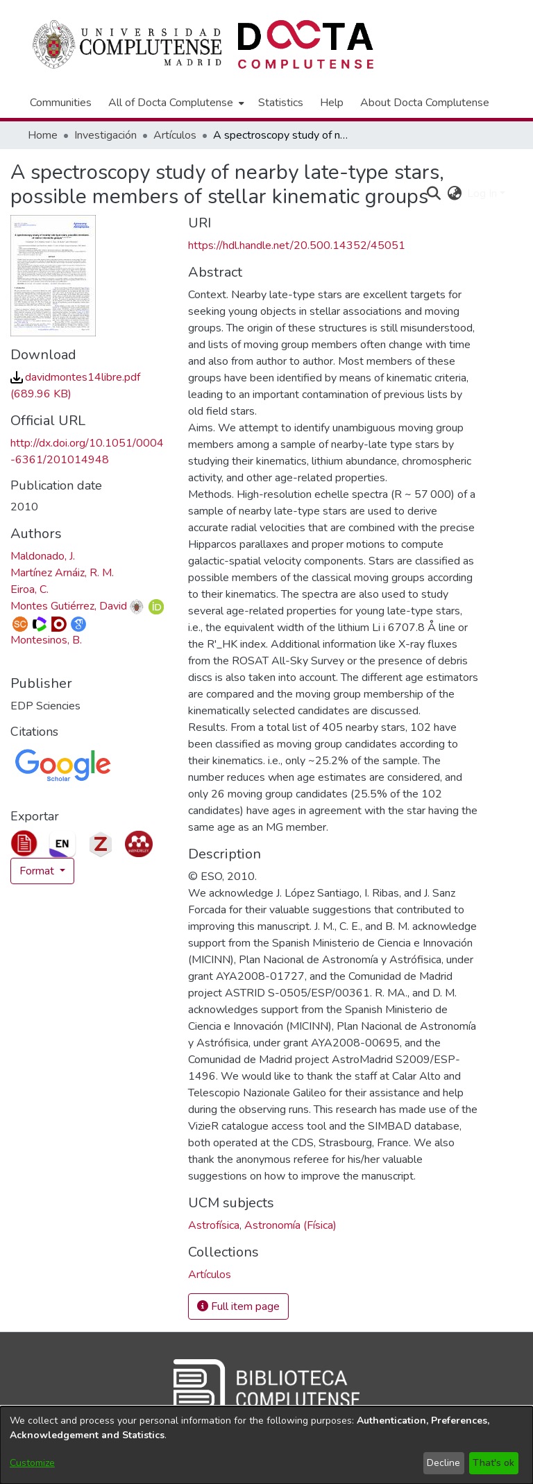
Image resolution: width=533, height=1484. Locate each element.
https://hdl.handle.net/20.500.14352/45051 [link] (296, 245)
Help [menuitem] (332, 102)
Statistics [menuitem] (280, 102)
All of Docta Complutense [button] (170, 102)
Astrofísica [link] (213, 1225)
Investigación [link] (105, 135)
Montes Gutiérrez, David (68, 606)
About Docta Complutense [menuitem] (424, 102)
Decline (443, 1462)
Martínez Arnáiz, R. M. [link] (62, 572)
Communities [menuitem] (61, 102)
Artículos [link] (174, 135)
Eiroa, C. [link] (29, 589)
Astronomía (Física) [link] (290, 1225)
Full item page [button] (238, 1306)
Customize (32, 1462)
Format (38, 871)
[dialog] (266, 1445)
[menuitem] (174, 102)
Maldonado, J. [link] (42, 556)
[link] (209, 1274)
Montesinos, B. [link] (46, 640)
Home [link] (43, 135)
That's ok (493, 1462)
